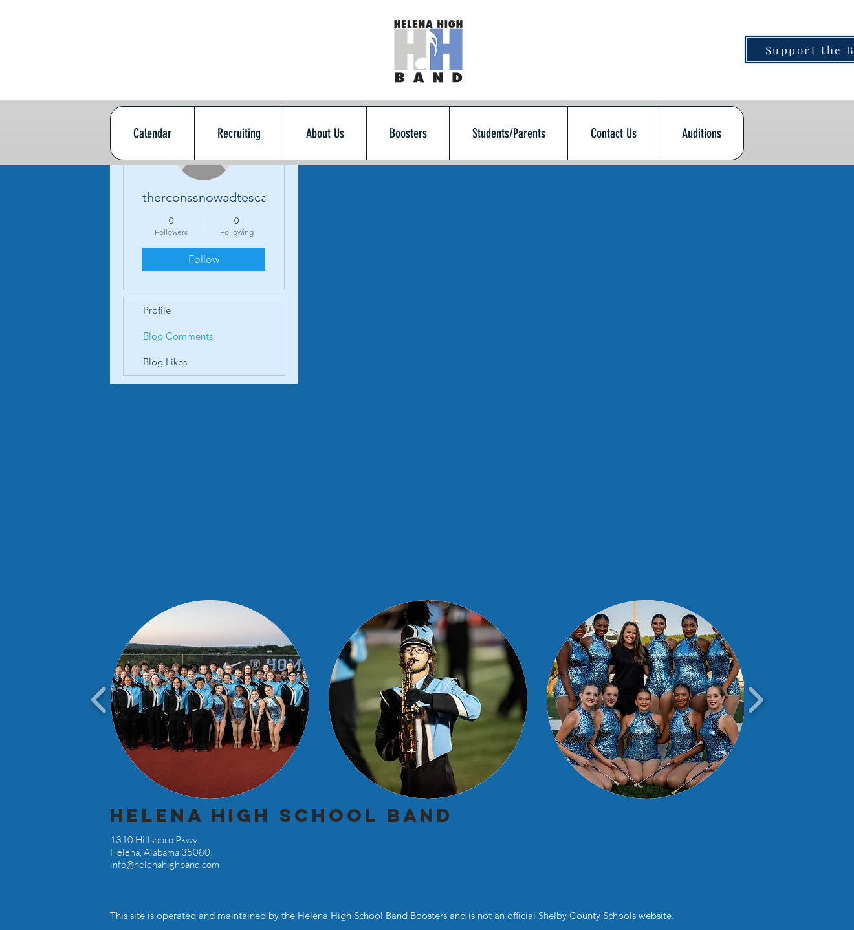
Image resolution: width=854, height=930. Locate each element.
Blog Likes (165, 362)
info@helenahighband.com (164, 864)
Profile (157, 310)
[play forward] (755, 699)
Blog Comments (178, 336)
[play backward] (99, 699)
